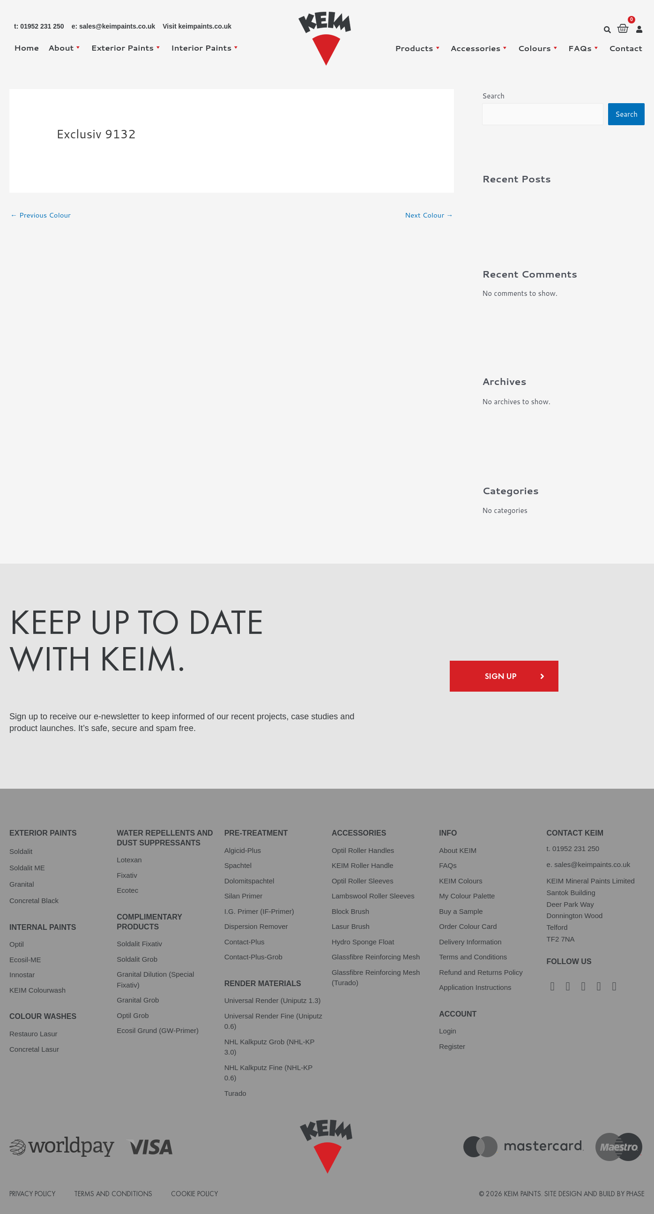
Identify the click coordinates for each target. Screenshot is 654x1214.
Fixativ (127, 875)
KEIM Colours (461, 881)
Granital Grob (138, 1000)
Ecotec (127, 890)
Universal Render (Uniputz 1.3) (272, 1000)
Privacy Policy (32, 1193)
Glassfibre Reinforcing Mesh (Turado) (376, 977)
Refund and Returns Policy (480, 972)
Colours (538, 47)
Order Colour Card (468, 926)
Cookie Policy (194, 1193)
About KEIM (457, 850)
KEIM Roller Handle (363, 865)
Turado (235, 1093)
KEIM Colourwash (37, 990)
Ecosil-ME (25, 960)
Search (493, 96)
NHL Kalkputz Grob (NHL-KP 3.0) (269, 1047)
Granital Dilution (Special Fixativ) (155, 979)
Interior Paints (205, 47)
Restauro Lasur (33, 1034)
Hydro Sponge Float (363, 942)
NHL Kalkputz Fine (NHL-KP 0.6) (268, 1072)
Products (418, 47)
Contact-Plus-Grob (253, 957)
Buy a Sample (461, 911)
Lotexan (129, 860)
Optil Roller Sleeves (363, 881)
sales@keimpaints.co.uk (592, 864)
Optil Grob (133, 1015)
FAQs (584, 47)
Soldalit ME (27, 868)
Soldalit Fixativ (139, 944)
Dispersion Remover (256, 926)
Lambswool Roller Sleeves (373, 896)
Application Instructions (475, 987)
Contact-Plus (244, 942)
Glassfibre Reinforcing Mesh (376, 957)
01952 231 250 (575, 848)
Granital (21, 884)
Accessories (480, 47)
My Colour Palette (467, 896)
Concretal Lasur (34, 1049)
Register (452, 1046)
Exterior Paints (126, 47)
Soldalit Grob (137, 959)
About (65, 47)
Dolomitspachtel (249, 881)
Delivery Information (470, 942)
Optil (16, 944)
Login (447, 1031)
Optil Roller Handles (363, 850)
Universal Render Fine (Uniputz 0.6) (273, 1021)
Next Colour (428, 215)
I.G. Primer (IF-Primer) (259, 911)
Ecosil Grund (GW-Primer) (158, 1030)
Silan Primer (243, 896)
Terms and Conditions (473, 957)
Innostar (22, 975)
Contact (625, 47)
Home (26, 47)
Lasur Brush (351, 926)
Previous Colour (40, 215)
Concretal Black (34, 901)
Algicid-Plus (242, 850)
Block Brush (350, 911)
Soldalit (20, 851)
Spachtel (238, 865)
